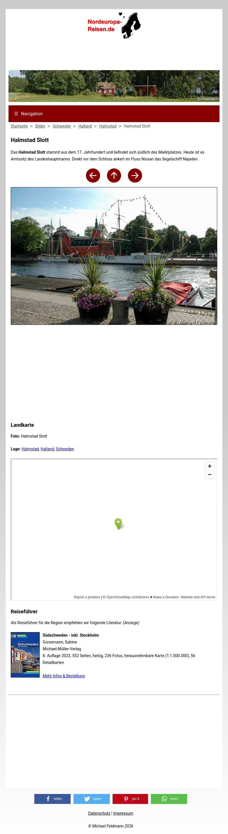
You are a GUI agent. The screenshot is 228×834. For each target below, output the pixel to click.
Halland (47, 449)
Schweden (65, 449)
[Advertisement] (114, 56)
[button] (52, 799)
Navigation (28, 113)
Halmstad (30, 449)
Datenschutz (99, 813)
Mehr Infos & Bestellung (64, 676)
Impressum (123, 813)
